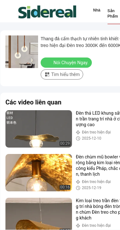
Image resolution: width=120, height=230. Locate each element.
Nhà (96, 10)
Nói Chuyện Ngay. (67, 62)
